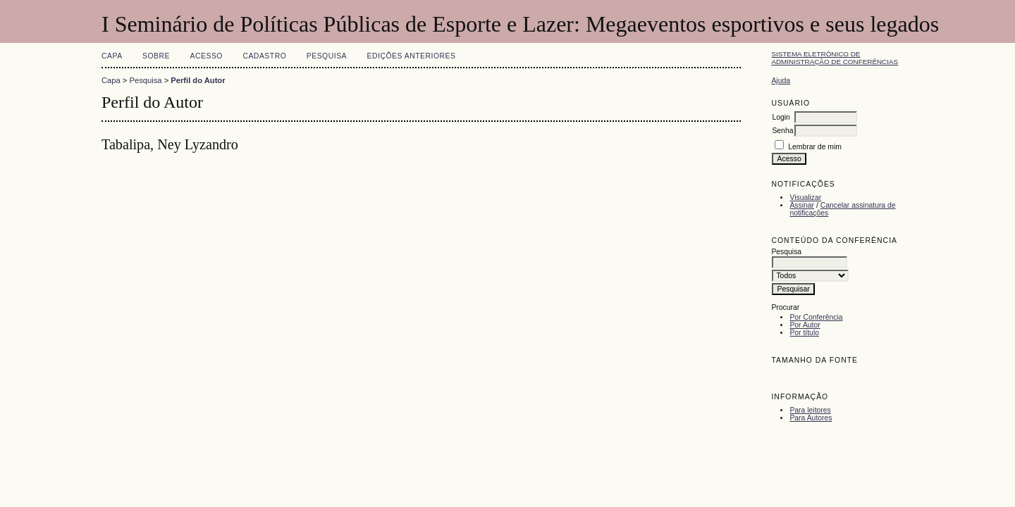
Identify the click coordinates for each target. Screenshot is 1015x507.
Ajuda (780, 80)
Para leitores (809, 410)
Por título (804, 333)
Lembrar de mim (815, 147)
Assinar (801, 205)
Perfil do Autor (198, 80)
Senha (782, 130)
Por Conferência (815, 317)
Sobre (156, 56)
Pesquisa (327, 56)
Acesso (206, 56)
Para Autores (810, 418)
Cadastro (264, 56)
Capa (112, 56)
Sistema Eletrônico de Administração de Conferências (834, 57)
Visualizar (805, 197)
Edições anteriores (411, 56)
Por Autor (804, 325)
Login (780, 117)
